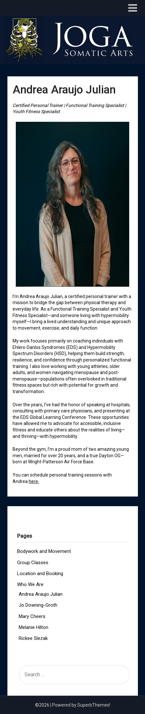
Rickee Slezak (33, 638)
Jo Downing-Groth (38, 605)
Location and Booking (40, 573)
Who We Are (30, 584)
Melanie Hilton (33, 627)
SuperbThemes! (93, 705)
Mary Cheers (32, 616)
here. (34, 481)
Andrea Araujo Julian (41, 594)
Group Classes (32, 562)
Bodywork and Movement (44, 551)
